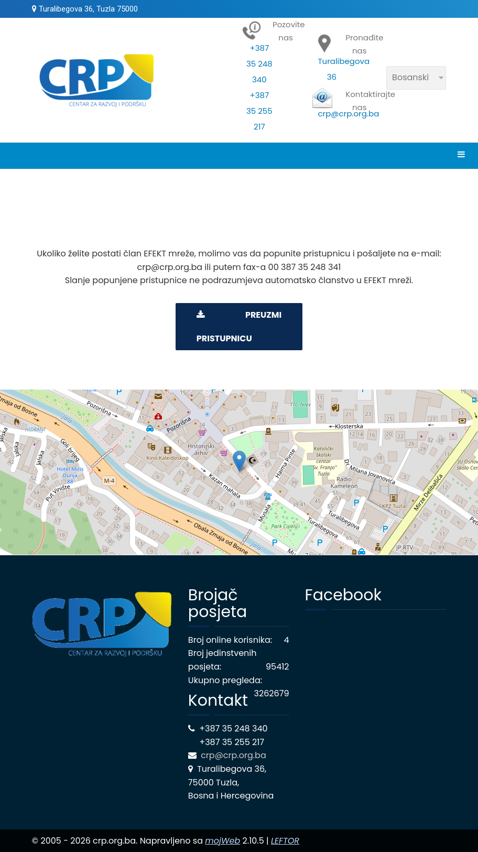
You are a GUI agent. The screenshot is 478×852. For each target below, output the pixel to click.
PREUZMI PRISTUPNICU (239, 326)
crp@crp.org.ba (234, 755)
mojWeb (222, 841)
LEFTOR (285, 841)
